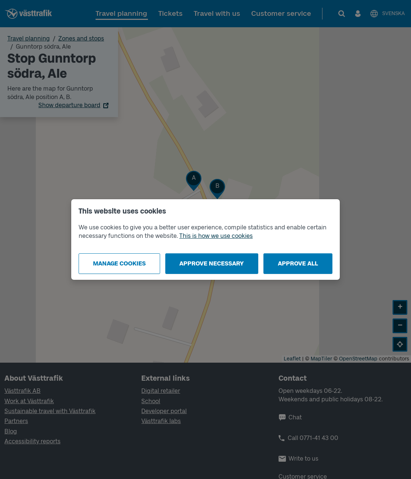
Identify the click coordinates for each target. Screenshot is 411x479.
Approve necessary (211, 263)
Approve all (298, 263)
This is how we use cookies (216, 235)
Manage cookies (119, 263)
